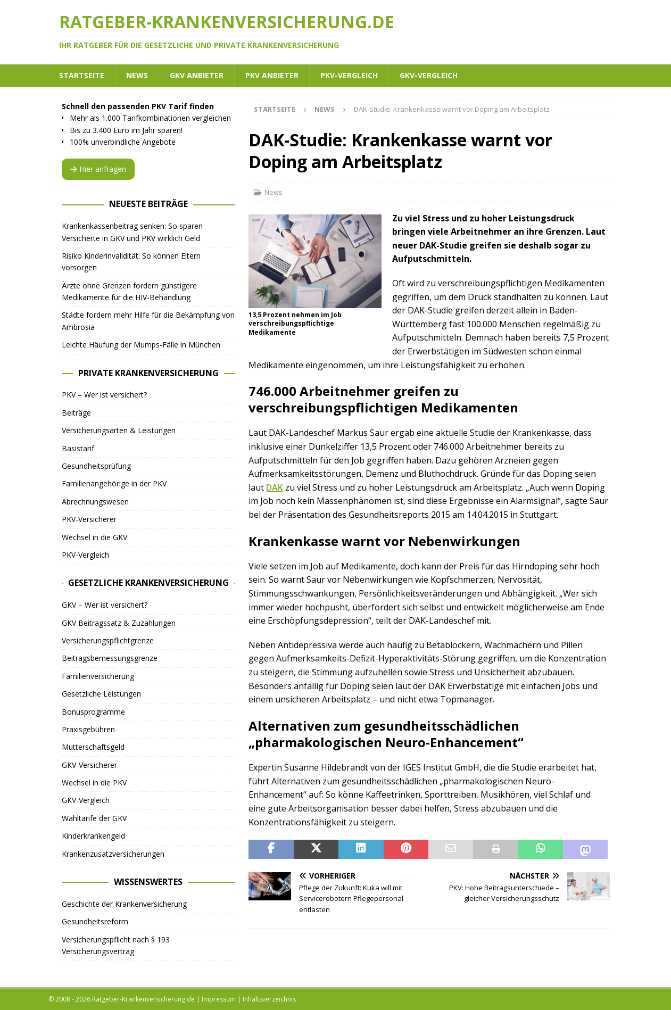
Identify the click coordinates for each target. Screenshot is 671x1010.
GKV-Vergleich (429, 75)
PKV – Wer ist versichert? (104, 395)
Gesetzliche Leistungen (101, 694)
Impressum (219, 999)
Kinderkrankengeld (93, 836)
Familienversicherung (98, 676)
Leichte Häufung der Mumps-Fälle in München (141, 345)
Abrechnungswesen (95, 501)
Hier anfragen (98, 169)
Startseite (81, 75)
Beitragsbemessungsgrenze (110, 658)
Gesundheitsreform (95, 921)
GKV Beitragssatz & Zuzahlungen (119, 623)
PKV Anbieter (272, 75)
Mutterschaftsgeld (93, 747)
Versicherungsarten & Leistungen (119, 430)
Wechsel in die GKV (94, 537)
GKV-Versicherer (89, 765)
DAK (274, 487)
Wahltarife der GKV (94, 818)
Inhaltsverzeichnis (269, 999)
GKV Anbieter (196, 75)
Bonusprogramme (93, 712)
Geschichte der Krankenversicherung (124, 904)
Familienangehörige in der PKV (114, 483)
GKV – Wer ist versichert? (104, 605)
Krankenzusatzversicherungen (113, 854)
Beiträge (76, 413)
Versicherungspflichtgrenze (108, 640)
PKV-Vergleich (349, 75)
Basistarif (78, 448)
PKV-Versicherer (89, 519)
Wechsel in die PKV (94, 782)
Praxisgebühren (88, 729)
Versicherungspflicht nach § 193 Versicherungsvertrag (116, 945)
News (137, 75)
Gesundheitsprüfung (96, 466)
